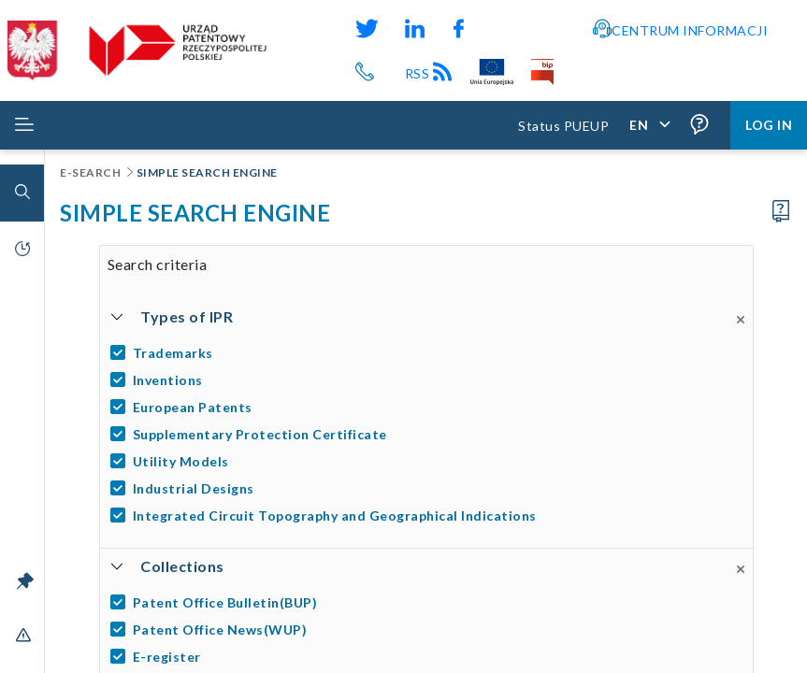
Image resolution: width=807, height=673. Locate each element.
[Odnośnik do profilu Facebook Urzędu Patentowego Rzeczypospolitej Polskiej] (463, 28)
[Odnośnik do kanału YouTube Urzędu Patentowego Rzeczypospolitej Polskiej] (503, 28)
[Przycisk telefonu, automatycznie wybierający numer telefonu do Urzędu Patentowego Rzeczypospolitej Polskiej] (365, 71)
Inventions (168, 380)
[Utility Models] (429, 461)
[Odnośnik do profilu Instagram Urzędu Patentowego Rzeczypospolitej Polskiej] (533, 28)
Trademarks (173, 353)
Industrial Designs (193, 488)
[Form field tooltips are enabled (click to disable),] (699, 125)
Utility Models (181, 461)
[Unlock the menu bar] (25, 580)
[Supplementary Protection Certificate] (429, 434)
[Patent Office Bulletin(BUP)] (429, 602)
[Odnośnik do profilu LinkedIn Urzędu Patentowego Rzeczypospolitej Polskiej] (415, 28)
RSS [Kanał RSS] (430, 73)
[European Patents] (429, 407)
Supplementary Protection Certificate (260, 434)
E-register (167, 657)
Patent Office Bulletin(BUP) (225, 602)
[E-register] (429, 656)
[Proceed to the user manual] (781, 212)
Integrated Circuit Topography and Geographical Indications (335, 515)
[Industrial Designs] (429, 488)
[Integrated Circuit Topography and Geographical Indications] (429, 515)
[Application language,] (649, 125)
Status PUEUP (563, 126)
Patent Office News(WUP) (220, 629)
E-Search (91, 172)
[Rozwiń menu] (24, 125)
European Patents (192, 407)
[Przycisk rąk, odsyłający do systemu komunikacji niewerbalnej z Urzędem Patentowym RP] (563, 28)
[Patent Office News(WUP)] (429, 629)
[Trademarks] (429, 353)
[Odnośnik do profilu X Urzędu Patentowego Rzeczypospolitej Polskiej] (365, 28)
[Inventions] (429, 380)
